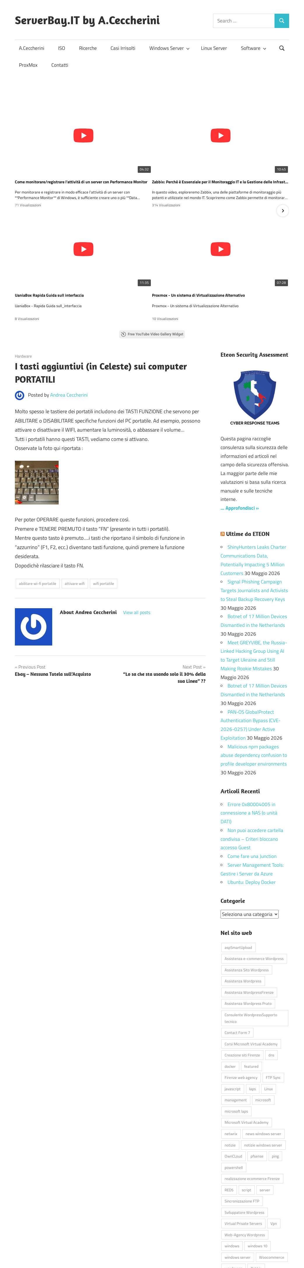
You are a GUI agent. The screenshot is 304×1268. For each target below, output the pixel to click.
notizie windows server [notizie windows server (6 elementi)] (263, 1095)
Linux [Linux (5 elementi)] (268, 1039)
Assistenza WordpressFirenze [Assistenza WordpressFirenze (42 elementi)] (249, 942)
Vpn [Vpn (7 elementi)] (273, 1174)
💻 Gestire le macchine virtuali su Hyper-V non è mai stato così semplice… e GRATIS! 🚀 (152, 244)
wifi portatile (103, 534)
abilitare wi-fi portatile (37, 534)
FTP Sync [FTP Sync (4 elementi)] (273, 1028)
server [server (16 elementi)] (265, 1140)
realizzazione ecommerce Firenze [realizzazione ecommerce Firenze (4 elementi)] (252, 1129)
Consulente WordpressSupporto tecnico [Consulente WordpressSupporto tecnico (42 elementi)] (251, 968)
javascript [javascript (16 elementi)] (233, 1039)
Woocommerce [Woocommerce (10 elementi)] (271, 1207)
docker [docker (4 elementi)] (230, 1016)
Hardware (23, 306)
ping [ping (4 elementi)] (275, 1106)
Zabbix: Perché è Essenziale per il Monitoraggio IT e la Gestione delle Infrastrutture (152, 156)
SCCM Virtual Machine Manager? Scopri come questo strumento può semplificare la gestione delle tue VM (243, 244)
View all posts (136, 562)
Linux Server (214, 48)
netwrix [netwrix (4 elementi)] (231, 1084)
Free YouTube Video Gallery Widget (152, 284)
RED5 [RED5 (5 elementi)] (229, 1140)
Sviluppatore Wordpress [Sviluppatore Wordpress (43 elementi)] (244, 1162)
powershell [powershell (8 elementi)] (234, 1118)
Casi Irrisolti (123, 48)
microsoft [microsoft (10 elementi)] (263, 1050)
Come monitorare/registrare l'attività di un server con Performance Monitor (61, 156)
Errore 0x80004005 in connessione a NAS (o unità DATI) (249, 763)
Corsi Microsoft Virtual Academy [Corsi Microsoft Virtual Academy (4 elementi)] (251, 994)
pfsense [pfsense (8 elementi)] (257, 1106)
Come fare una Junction (252, 806)
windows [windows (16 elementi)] (232, 1196)
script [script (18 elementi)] (246, 1140)
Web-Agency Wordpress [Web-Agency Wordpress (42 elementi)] (245, 1185)
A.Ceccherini (31, 48)
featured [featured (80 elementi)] (251, 1016)
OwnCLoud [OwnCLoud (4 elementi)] (233, 1106)
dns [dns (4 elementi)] (271, 1005)
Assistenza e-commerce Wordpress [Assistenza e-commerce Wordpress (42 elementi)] (254, 909)
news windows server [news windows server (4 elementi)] (263, 1084)
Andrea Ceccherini (69, 345)
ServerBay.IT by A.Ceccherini (87, 20)
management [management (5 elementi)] (236, 1050)
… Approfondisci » (240, 458)
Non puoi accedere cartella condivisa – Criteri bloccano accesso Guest (252, 789)
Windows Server (169, 48)
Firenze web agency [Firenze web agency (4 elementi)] (241, 1028)
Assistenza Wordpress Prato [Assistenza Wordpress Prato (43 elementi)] (248, 954)
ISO (61, 48)
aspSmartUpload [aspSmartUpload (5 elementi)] (238, 898)
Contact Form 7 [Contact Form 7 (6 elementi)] (237, 983)
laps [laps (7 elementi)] (252, 1039)
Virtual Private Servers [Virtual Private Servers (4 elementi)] (243, 1174)
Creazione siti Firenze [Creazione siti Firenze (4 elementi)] (242, 1005)
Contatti (59, 65)
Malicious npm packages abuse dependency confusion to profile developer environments (254, 705)
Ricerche (88, 48)
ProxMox (28, 65)
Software (253, 48)
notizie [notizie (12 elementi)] (230, 1095)
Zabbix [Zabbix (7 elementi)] (256, 1219)
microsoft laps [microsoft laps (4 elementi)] (236, 1061)
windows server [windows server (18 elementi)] (238, 1207)
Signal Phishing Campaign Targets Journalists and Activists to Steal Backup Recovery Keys (254, 540)
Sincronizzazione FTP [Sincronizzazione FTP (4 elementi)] (242, 1151)
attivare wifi (75, 534)
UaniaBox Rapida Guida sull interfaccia (232, 156)
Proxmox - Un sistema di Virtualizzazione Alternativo (61, 244)
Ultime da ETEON (248, 484)
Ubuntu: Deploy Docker (252, 832)
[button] (283, 186)
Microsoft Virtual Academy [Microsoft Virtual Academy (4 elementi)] (246, 1073)
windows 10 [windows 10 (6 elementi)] (257, 1196)
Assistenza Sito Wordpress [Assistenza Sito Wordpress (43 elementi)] (247, 920)
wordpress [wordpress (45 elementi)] (233, 1219)
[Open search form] (282, 47)
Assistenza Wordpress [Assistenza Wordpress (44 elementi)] (243, 931)
